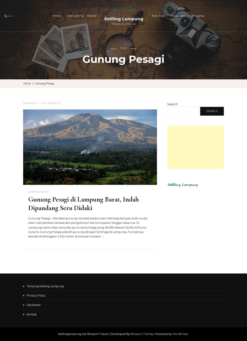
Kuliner (92, 15)
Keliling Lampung (123, 18)
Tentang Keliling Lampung (45, 286)
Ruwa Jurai (178, 15)
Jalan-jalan (74, 15)
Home (57, 15)
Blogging (197, 15)
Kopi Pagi (158, 15)
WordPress (180, 334)
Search (172, 104)
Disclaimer (34, 305)
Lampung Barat (38, 192)
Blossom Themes (142, 334)
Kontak (32, 314)
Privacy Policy (36, 295)
